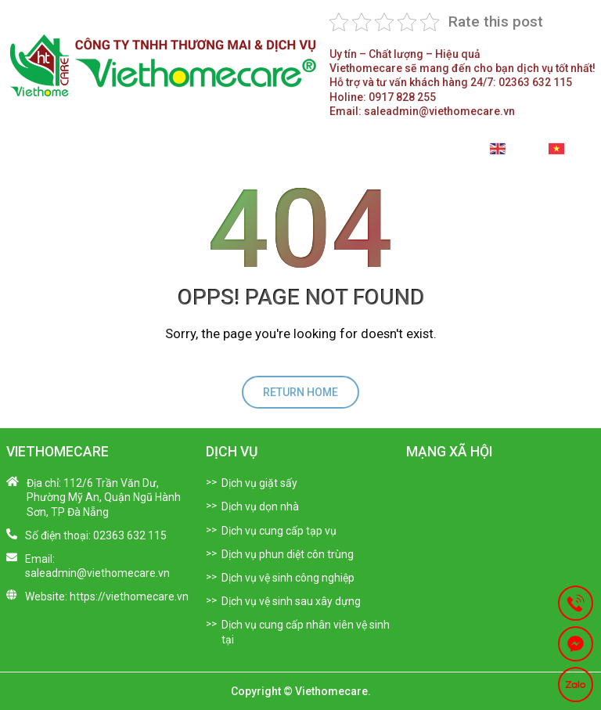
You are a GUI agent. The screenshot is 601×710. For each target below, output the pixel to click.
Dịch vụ (204, 153)
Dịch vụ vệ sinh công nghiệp (287, 577)
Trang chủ (40, 153)
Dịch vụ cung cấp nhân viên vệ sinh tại (305, 631)
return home (300, 392)
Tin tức (271, 153)
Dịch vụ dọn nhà (260, 506)
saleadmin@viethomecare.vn (422, 111)
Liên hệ (434, 153)
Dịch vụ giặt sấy (259, 483)
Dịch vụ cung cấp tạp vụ (278, 530)
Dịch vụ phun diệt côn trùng (287, 554)
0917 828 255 (382, 97)
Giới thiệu (124, 153)
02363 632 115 (450, 82)
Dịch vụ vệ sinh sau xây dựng (291, 601)
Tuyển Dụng (346, 153)
